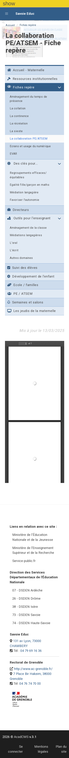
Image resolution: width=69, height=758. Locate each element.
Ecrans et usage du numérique (30, 146)
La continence (19, 116)
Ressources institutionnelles (32, 79)
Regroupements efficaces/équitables (28, 175)
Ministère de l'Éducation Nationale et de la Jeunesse (32, 537)
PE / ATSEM (20, 293)
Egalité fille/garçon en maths (29, 184)
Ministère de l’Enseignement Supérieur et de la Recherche (33, 550)
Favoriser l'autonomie (24, 200)
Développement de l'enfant (30, 276)
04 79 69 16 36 (31, 651)
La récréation (19, 123)
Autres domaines (21, 258)
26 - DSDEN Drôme (26, 598)
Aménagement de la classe (28, 227)
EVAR (13, 153)
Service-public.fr (24, 561)
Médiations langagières (26, 235)
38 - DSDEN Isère (25, 606)
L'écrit (14, 250)
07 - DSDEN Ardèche (27, 590)
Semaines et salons (25, 302)
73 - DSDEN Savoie (26, 615)
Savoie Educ (24, 13)
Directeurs (18, 210)
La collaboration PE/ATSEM (28, 138)
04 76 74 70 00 (30, 683)
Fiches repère (28, 25)
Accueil (10, 25)
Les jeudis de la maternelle (31, 311)
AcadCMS (25, 737)
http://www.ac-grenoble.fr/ (33, 669)
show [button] (9, 3)
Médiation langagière (24, 192)
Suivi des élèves (22, 268)
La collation (18, 108)
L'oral (13, 242)
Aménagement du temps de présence (28, 99)
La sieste (16, 131)
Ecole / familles (22, 285)
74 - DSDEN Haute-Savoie (31, 623)
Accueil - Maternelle (25, 70)
